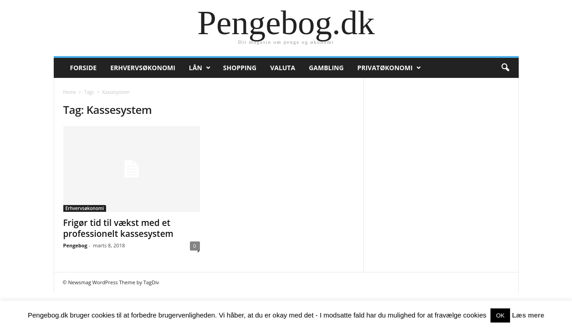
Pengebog (75, 245)
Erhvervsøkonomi (142, 67)
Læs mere (528, 315)
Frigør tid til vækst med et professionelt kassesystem (118, 228)
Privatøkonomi (385, 67)
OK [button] (500, 315)
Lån (195, 67)
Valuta (282, 67)
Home (69, 92)
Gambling (326, 67)
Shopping (239, 67)
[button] (505, 68)
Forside (83, 67)
